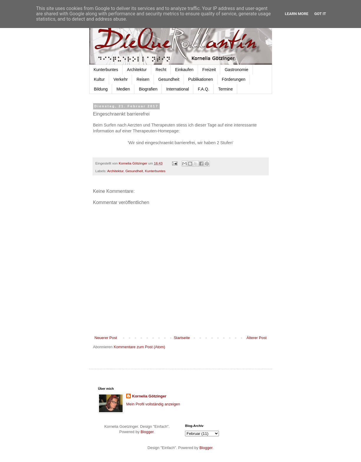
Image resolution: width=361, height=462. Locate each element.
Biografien (148, 89)
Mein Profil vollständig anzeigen (153, 404)
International (177, 89)
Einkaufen (184, 69)
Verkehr (120, 79)
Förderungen (233, 79)
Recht (161, 69)
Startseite (182, 338)
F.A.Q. (203, 89)
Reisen (142, 79)
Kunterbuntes (106, 69)
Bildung (101, 89)
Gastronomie (236, 69)
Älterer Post (257, 338)
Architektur (137, 69)
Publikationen (200, 79)
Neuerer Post (106, 338)
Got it (320, 13)
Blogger (147, 432)
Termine (225, 89)
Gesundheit (168, 79)
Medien (123, 89)
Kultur (99, 79)
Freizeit (209, 69)
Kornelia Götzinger (149, 396)
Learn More (297, 13)
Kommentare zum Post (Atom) (139, 347)
